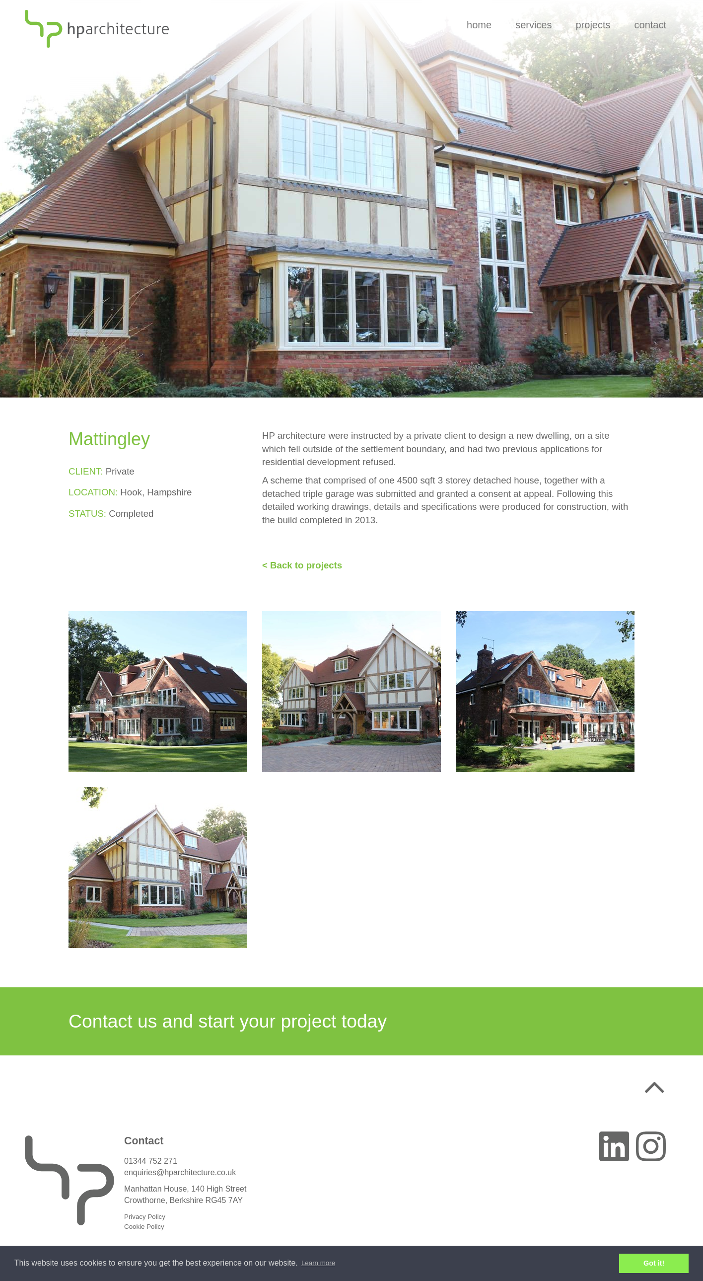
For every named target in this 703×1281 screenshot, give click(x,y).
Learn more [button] (318, 1263)
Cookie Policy (144, 1226)
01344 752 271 (150, 1161)
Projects (592, 24)
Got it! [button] (653, 1263)
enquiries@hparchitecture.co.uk (180, 1172)
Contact (650, 24)
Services (533, 24)
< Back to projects (302, 565)
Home (479, 24)
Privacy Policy (144, 1216)
